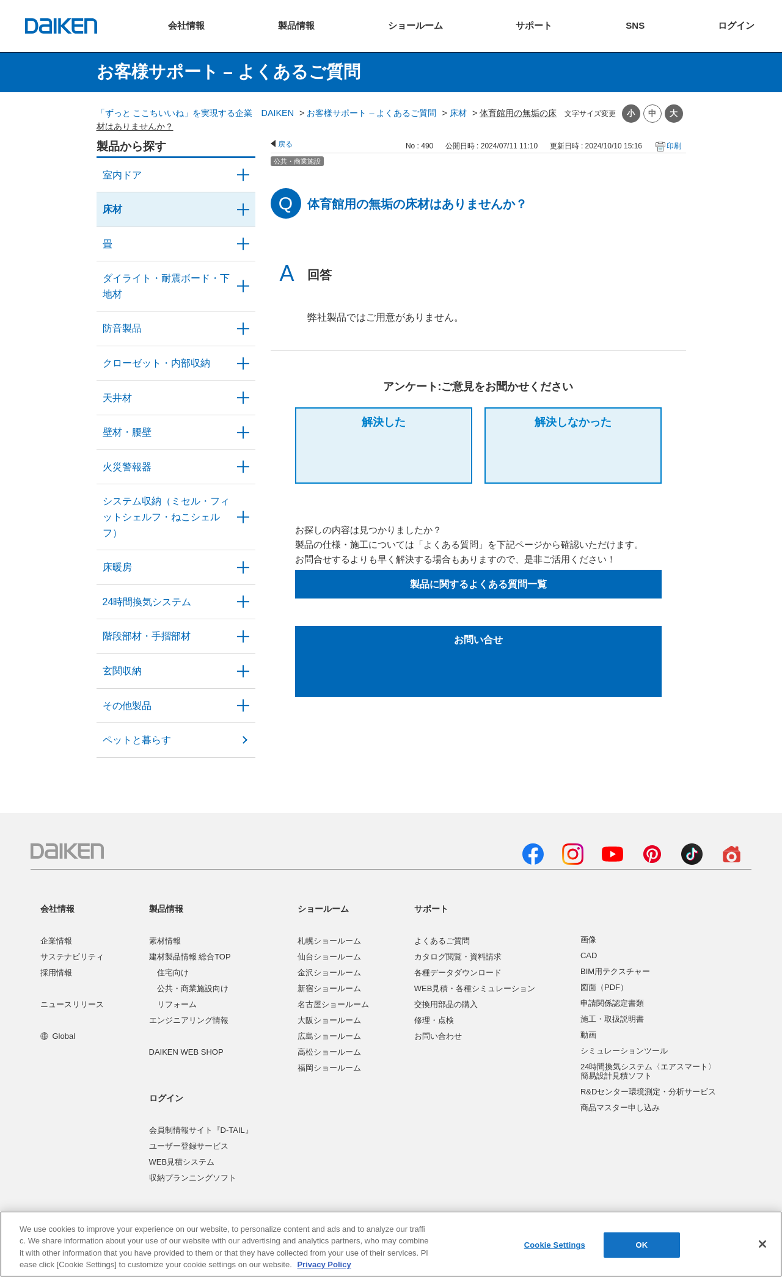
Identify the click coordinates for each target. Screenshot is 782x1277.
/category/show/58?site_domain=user (243, 706)
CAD (588, 955)
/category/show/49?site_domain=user (243, 398)
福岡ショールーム (329, 1067)
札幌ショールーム (329, 940)
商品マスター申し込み (620, 1107)
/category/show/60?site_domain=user (243, 567)
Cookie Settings (554, 1245)
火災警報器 (127, 467)
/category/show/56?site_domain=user (243, 671)
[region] (391, 1244)
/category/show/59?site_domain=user (243, 209)
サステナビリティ (72, 956)
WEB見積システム (182, 1161)
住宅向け (173, 972)
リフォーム (177, 1004)
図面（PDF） (604, 987)
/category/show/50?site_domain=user (243, 328)
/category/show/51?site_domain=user (243, 602)
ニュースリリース (72, 1004)
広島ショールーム (329, 1036)
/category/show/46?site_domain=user (243, 244)
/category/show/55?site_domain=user (243, 517)
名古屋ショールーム (333, 1004)
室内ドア (122, 175)
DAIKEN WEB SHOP (186, 1052)
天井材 (117, 398)
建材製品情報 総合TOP (190, 956)
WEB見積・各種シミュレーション (475, 988)
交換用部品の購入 (446, 1004)
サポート (431, 909)
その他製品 (127, 705)
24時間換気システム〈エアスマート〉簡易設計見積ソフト (648, 1071)
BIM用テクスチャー (615, 971)
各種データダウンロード (458, 972)
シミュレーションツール (624, 1050)
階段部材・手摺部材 (147, 636)
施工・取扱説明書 (612, 1019)
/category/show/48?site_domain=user (243, 286)
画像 (588, 939)
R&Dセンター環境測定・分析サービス (648, 1091)
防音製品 (122, 328)
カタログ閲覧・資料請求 (458, 956)
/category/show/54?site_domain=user (243, 363)
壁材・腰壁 (127, 432)
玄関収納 (122, 671)
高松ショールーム (329, 1052)
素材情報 (165, 940)
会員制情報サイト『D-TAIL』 (201, 1130)
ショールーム (323, 909)
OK (641, 1245)
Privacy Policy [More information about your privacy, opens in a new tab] (324, 1264)
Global (57, 1036)
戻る (285, 144)
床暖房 (117, 567)
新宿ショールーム (329, 988)
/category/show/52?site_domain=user (243, 467)
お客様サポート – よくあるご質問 (371, 113)
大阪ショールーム (329, 1020)
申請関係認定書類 (612, 1003)
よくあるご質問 (442, 940)
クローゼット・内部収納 (156, 363)
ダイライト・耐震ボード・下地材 (166, 286)
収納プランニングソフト (192, 1177)
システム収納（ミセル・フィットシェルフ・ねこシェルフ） (166, 516)
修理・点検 (434, 1020)
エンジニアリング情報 (188, 1020)
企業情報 (56, 940)
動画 (588, 1034)
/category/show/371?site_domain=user (243, 175)
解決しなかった (573, 422)
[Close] (762, 1244)
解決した (384, 422)
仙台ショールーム (329, 956)
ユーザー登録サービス (188, 1146)
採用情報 (56, 972)
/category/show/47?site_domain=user (243, 432)
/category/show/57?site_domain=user (243, 636)
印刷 (674, 146)
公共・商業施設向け (192, 988)
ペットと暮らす (137, 740)
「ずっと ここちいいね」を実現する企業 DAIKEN (195, 113)
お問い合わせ (438, 1036)
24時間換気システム (147, 602)
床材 (458, 113)
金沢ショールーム (329, 972)
